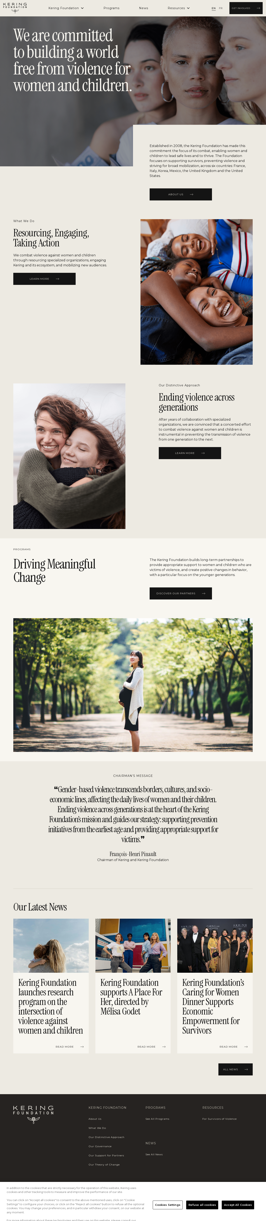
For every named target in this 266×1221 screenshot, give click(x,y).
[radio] (214, 8)
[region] (133, 987)
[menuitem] (111, 8)
